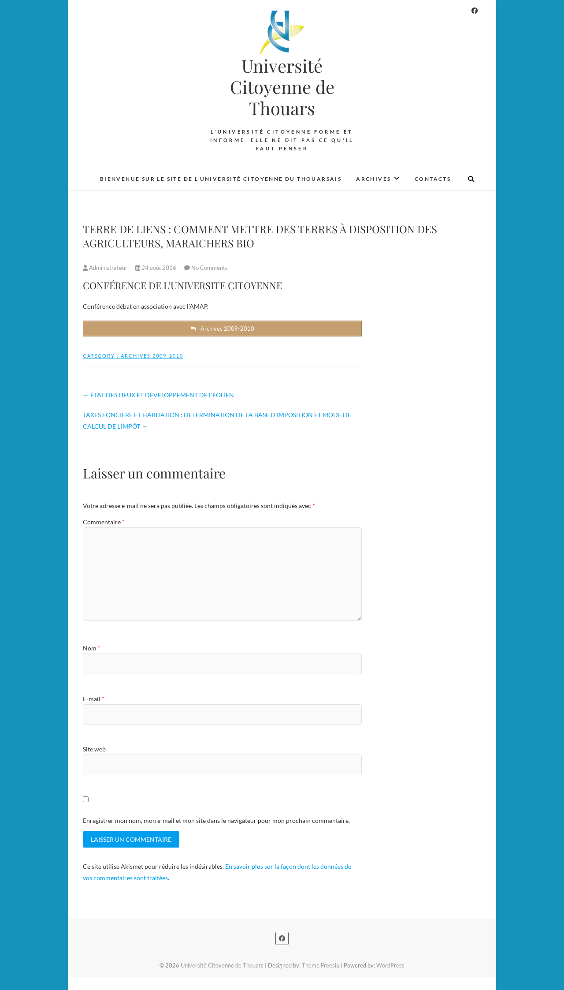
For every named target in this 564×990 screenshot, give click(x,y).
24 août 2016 (156, 267)
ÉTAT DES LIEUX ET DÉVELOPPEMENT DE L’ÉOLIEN (158, 395)
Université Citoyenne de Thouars (282, 87)
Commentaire (104, 522)
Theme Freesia (320, 965)
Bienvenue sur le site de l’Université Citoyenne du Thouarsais (220, 179)
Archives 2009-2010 (152, 356)
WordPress (390, 965)
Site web (94, 749)
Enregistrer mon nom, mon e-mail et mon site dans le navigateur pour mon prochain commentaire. (216, 820)
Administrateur (106, 267)
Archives (373, 179)
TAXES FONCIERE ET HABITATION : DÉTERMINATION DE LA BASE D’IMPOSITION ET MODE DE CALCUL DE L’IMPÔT (217, 420)
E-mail (93, 698)
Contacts (433, 179)
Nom (91, 648)
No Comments (209, 267)
